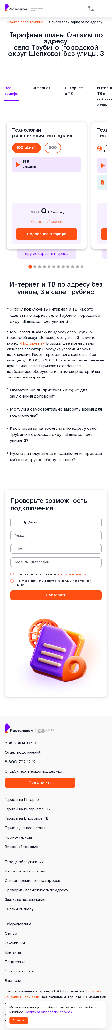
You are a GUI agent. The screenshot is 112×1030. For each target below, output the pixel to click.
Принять (19, 1020)
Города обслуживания (24, 862)
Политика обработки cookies (48, 1012)
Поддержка (15, 961)
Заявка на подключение (25, 899)
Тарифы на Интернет (23, 799)
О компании (15, 943)
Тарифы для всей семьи (25, 828)
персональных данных (71, 574)
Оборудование (18, 924)
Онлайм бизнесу (19, 909)
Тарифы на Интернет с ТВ (27, 809)
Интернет (42, 88)
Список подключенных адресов (32, 880)
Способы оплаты (20, 971)
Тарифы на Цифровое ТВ (27, 818)
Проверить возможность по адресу (36, 890)
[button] (30, 267)
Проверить (56, 595)
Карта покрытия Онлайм (26, 871)
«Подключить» (32, 343)
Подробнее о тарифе (46, 234)
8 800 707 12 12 (20, 762)
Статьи (11, 933)
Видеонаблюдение (21, 846)
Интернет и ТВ (74, 91)
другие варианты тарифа (46, 253)
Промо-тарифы (18, 837)
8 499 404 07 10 (21, 743)
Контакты (13, 952)
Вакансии (13, 980)
